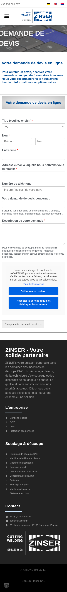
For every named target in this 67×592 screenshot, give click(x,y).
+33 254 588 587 (10, 4)
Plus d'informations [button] (33, 284)
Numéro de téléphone (16, 183)
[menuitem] (48, 4)
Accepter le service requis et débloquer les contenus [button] (34, 302)
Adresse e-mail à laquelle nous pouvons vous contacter (33, 167)
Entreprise (10, 150)
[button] (7, 16)
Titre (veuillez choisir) (17, 120)
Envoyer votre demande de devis (23, 324)
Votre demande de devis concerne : (26, 198)
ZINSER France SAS (33, 580)
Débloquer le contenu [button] (33, 291)
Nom (6, 135)
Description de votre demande (23, 220)
